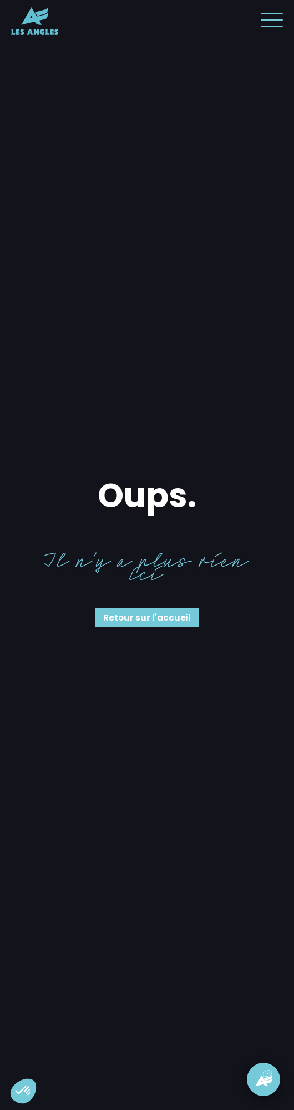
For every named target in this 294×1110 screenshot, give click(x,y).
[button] (23, 1091)
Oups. (147, 495)
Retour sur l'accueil (147, 617)
